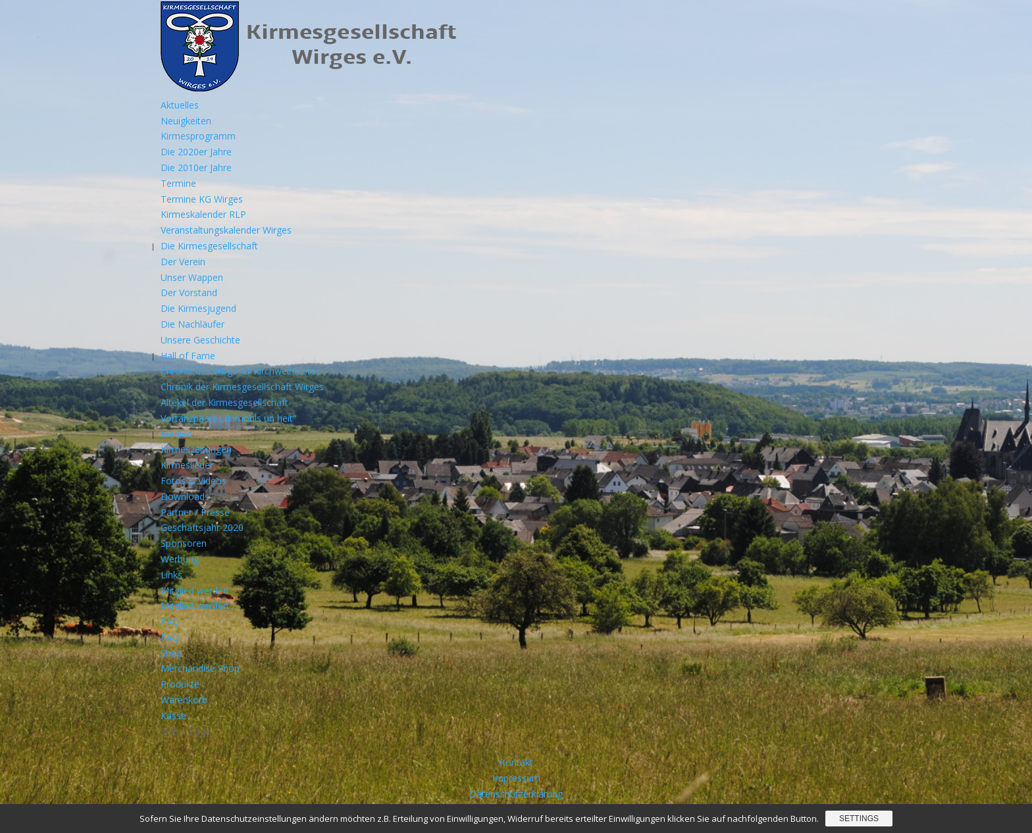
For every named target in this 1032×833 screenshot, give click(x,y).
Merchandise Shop (200, 668)
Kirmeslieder (187, 465)
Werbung (180, 559)
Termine (178, 183)
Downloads (185, 496)
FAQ (170, 621)
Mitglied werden (194, 590)
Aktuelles (180, 105)
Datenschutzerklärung (516, 794)
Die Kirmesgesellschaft (209, 246)
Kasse (173, 715)
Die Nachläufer (192, 324)
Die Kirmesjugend (198, 308)
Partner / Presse (195, 512)
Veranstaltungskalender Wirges (226, 230)
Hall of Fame (188, 355)
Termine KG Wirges (202, 199)
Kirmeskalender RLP (203, 214)
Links (171, 574)
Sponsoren (184, 543)
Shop (171, 653)
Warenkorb (184, 700)
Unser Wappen (192, 277)
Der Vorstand (189, 292)
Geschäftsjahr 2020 (202, 527)
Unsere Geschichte (200, 340)
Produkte (180, 684)
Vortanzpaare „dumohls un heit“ (228, 418)
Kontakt (516, 762)
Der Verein (183, 261)
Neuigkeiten (186, 120)
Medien (176, 434)
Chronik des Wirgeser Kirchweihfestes (241, 371)
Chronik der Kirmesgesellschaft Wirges (242, 386)
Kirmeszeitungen (196, 449)
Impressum (516, 778)
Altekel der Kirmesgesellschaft (224, 402)
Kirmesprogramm (198, 136)
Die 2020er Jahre (196, 151)
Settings (859, 818)
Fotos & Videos (193, 480)
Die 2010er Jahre (196, 167)
